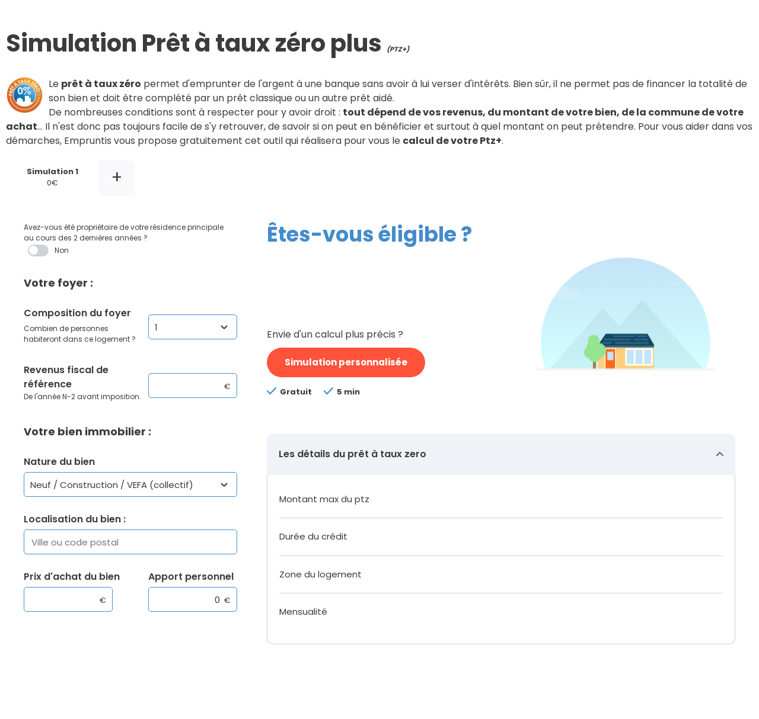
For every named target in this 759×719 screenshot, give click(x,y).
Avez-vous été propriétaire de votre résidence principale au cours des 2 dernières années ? (127, 239)
